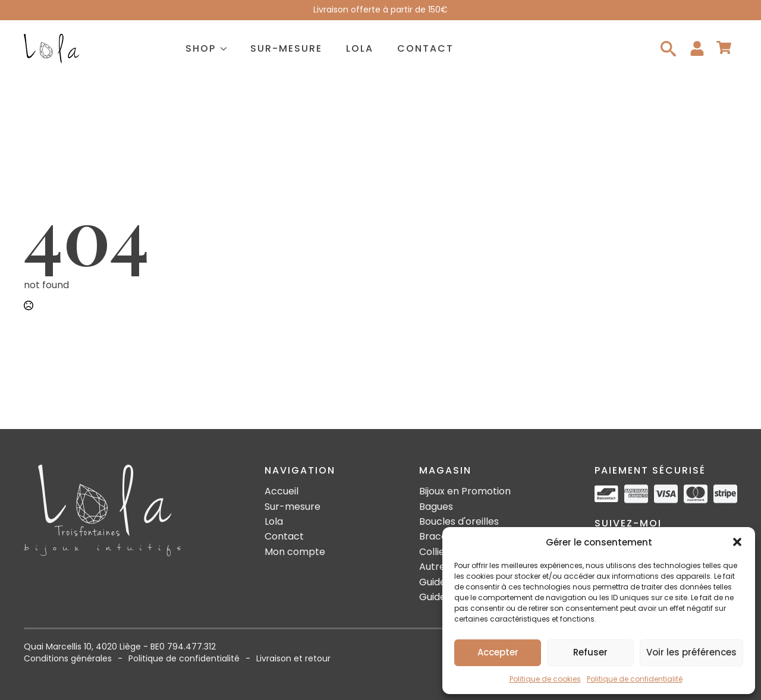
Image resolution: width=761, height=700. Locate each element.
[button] (737, 542)
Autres (434, 566)
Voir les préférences (691, 652)
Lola (359, 48)
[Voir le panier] (723, 48)
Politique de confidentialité (635, 679)
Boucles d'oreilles (459, 521)
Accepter (497, 652)
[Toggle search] (668, 48)
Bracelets (441, 536)
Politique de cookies (545, 679)
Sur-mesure (286, 48)
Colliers (436, 552)
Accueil (281, 491)
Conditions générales (68, 658)
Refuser (590, 652)
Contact (425, 48)
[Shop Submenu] (227, 48)
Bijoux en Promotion (465, 491)
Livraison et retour (293, 658)
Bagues (436, 506)
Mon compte (295, 552)
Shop (200, 48)
